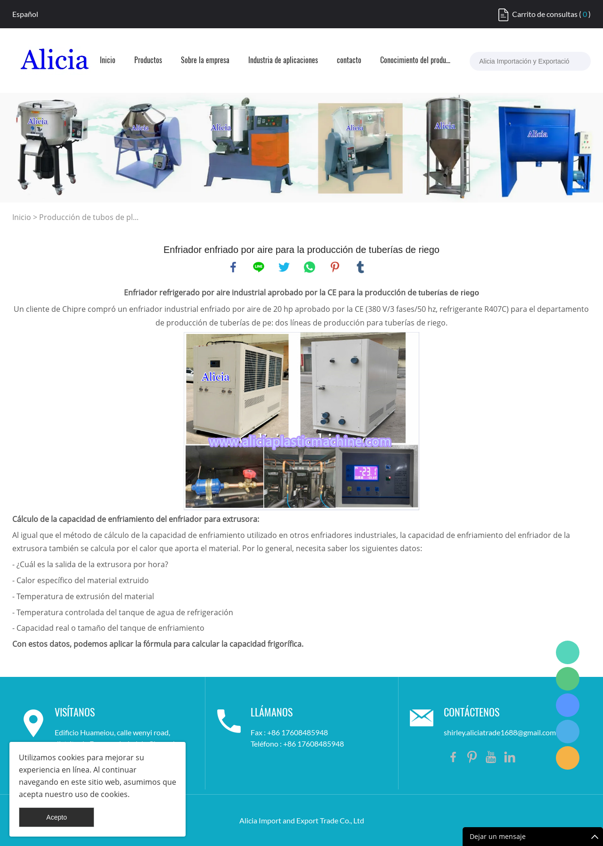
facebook (233, 267)
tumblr (360, 267)
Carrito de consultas (545, 13)
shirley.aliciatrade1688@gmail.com (500, 732)
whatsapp (309, 267)
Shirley (567, 731)
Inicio (107, 61)
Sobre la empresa (205, 61)
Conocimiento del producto (415, 61)
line (259, 267)
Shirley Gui (567, 652)
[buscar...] (574, 61)
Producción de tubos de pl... (89, 217)
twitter (284, 267)
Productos (148, 61)
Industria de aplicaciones (283, 61)
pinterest (335, 267)
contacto (349, 61)
